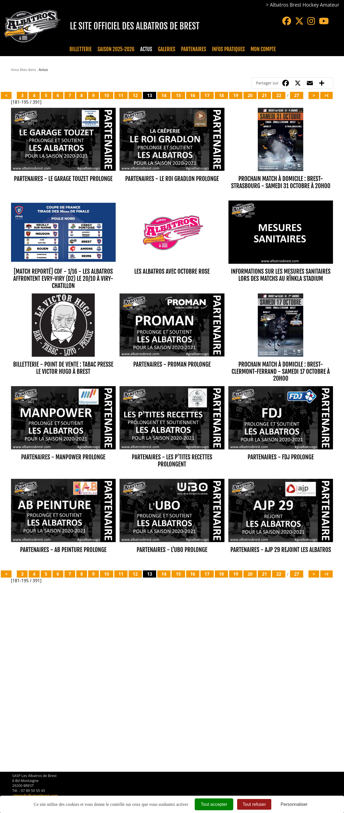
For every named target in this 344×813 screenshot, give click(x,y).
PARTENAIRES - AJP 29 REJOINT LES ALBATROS (281, 527)
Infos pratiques (228, 49)
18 (221, 95)
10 (106, 95)
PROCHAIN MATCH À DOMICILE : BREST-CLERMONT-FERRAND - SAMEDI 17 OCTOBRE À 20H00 (281, 360)
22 (278, 95)
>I (326, 95)
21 (264, 95)
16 (192, 95)
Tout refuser (254, 804)
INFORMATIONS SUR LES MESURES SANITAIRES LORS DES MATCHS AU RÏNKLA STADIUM (281, 269)
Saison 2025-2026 (115, 49)
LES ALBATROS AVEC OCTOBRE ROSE (172, 266)
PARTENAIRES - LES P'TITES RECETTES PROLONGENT (172, 444)
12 (135, 95)
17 (207, 95)
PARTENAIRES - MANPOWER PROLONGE (63, 440)
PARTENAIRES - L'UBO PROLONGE (172, 527)
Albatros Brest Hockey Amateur (304, 5)
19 (235, 95)
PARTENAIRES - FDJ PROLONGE (281, 440)
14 (163, 95)
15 (178, 95)
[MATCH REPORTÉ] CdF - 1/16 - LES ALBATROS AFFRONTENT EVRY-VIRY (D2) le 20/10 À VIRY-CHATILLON (63, 273)
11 (120, 95)
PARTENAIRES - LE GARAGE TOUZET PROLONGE (63, 178)
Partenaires (193, 49)
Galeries (166, 49)
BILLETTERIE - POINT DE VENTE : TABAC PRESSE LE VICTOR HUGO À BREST (63, 357)
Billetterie (80, 49)
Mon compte (263, 49)
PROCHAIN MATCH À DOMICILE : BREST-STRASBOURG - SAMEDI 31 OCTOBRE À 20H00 (280, 182)
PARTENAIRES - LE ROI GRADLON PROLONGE (172, 178)
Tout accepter (214, 804)
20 (250, 95)
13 (149, 95)
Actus (146, 49)
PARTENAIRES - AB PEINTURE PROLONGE (63, 527)
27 (296, 95)
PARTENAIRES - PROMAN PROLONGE (172, 353)
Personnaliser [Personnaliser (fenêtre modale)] (294, 804)
